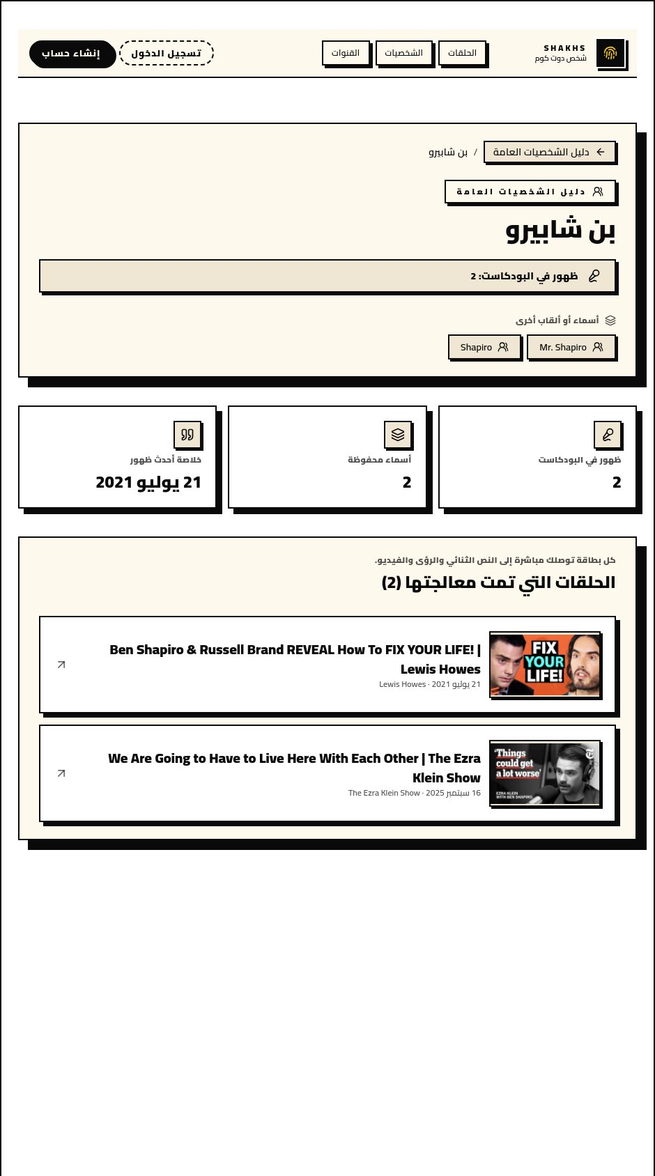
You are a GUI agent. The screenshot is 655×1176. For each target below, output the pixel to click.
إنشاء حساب (71, 53)
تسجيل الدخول (166, 53)
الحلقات (462, 53)
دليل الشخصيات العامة (549, 152)
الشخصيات (404, 53)
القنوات (346, 53)
